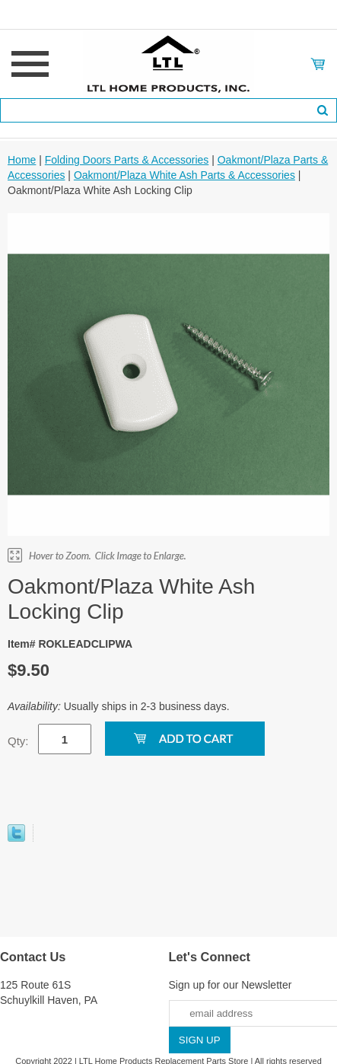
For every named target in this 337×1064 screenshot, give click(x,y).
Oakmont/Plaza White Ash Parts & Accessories (184, 175)
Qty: (18, 740)
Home (22, 160)
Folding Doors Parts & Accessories (127, 160)
